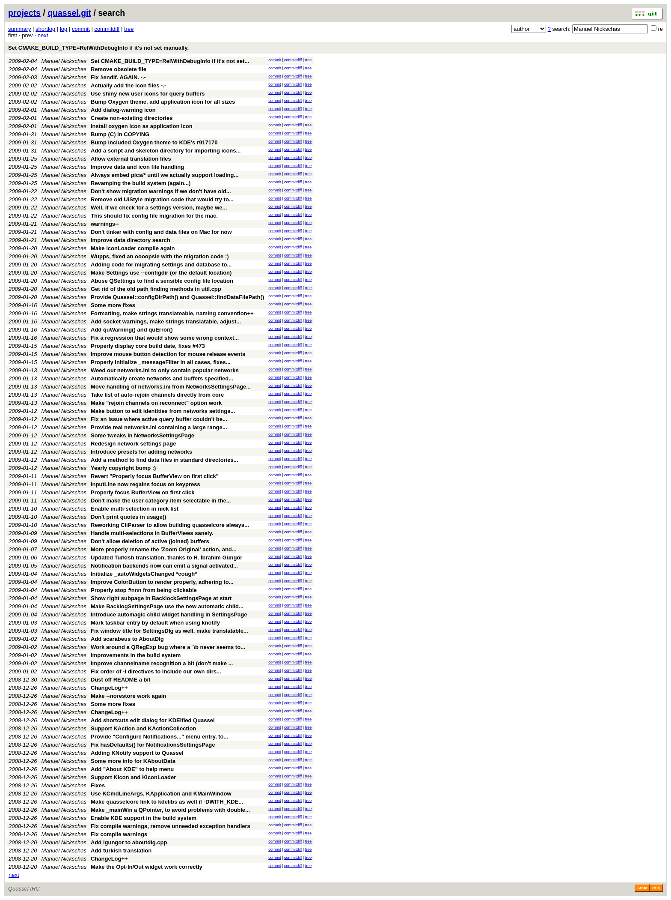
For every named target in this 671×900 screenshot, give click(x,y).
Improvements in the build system (136, 655)
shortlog (45, 29)
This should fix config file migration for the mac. (154, 215)
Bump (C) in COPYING (120, 134)
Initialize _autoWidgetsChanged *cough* (144, 574)
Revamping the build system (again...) (140, 183)
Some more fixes (113, 305)
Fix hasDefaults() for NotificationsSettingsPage (153, 745)
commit (81, 29)
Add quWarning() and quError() (132, 329)
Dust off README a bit (120, 679)
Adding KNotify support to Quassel (137, 753)
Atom (642, 888)
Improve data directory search (130, 240)
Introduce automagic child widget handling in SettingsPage (169, 614)
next (43, 35)
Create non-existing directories (131, 118)
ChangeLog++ (109, 688)
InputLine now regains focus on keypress (145, 484)
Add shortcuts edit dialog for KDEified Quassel (153, 720)
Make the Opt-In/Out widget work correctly (146, 867)
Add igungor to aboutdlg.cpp (129, 842)
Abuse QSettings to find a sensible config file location (162, 281)
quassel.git (69, 13)
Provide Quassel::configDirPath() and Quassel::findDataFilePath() (177, 297)
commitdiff (106, 29)
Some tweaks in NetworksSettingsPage (142, 435)
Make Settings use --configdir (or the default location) (161, 272)
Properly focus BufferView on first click (143, 492)
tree (129, 29)
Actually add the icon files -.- (128, 85)
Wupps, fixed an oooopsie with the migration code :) (160, 256)
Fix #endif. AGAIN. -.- (118, 77)
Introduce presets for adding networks (141, 452)
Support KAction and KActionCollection (143, 728)
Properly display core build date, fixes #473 (148, 346)
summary (19, 29)
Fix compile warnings (119, 834)
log (63, 29)
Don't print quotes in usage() (128, 517)
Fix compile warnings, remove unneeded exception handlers (170, 826)
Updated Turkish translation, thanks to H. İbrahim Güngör (166, 557)
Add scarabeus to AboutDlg (127, 639)
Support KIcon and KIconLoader (133, 777)
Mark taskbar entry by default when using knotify (155, 622)
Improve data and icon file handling (137, 167)
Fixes (98, 785)
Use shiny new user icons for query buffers (148, 93)
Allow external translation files (131, 158)
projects (24, 13)
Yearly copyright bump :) (123, 468)
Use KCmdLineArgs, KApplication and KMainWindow (161, 793)
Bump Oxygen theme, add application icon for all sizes (163, 102)
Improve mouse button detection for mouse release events (168, 354)
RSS (656, 888)
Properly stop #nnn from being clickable (144, 590)
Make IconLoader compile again (133, 248)
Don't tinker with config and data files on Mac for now (161, 232)
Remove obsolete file (118, 69)
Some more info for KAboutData (133, 761)
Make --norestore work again (128, 696)
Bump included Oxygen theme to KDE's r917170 (154, 142)
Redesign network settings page (133, 443)
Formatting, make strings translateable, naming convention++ (172, 313)
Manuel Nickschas (64, 61)
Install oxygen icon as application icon (142, 126)
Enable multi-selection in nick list (134, 508)
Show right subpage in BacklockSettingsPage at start (161, 598)
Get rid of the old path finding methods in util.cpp (156, 289)
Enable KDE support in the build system (143, 818)
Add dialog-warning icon (123, 110)
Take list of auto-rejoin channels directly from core (157, 395)
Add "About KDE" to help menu (132, 769)
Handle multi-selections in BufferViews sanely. (152, 533)
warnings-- (105, 224)
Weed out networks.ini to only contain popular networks (165, 370)
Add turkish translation (121, 850)
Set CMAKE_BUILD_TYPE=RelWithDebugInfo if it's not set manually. (98, 48)
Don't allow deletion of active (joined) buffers (150, 541)
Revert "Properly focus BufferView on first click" (155, 476)
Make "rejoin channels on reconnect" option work (156, 403)
